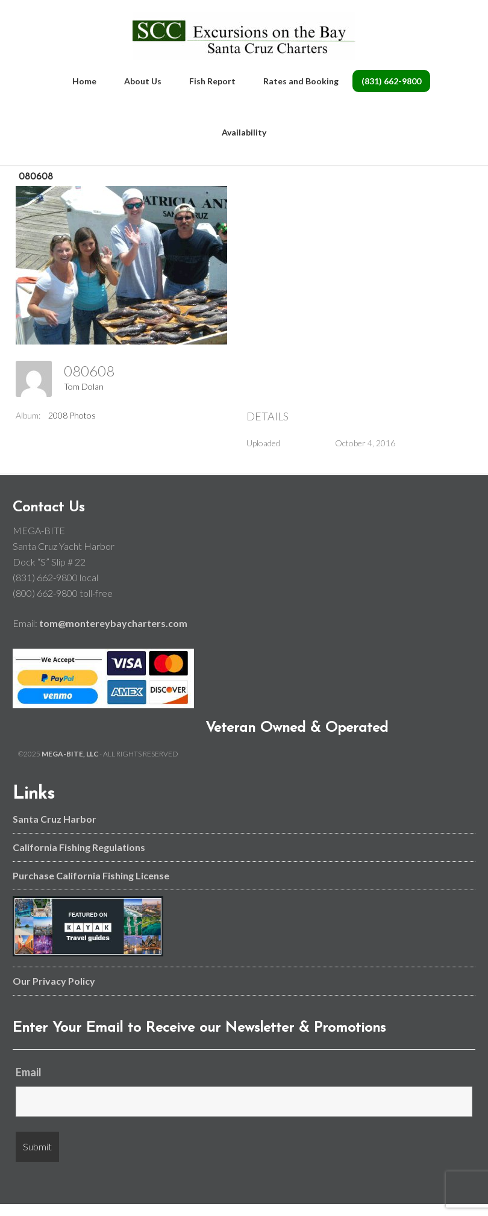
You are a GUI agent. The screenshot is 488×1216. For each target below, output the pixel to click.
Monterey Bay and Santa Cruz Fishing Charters (244, 36)
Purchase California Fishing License (91, 875)
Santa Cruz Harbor (54, 819)
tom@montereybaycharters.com (113, 623)
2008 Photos (72, 415)
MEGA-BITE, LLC (70, 753)
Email (29, 1072)
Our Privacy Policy (54, 981)
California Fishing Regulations (79, 847)
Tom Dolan (84, 386)
